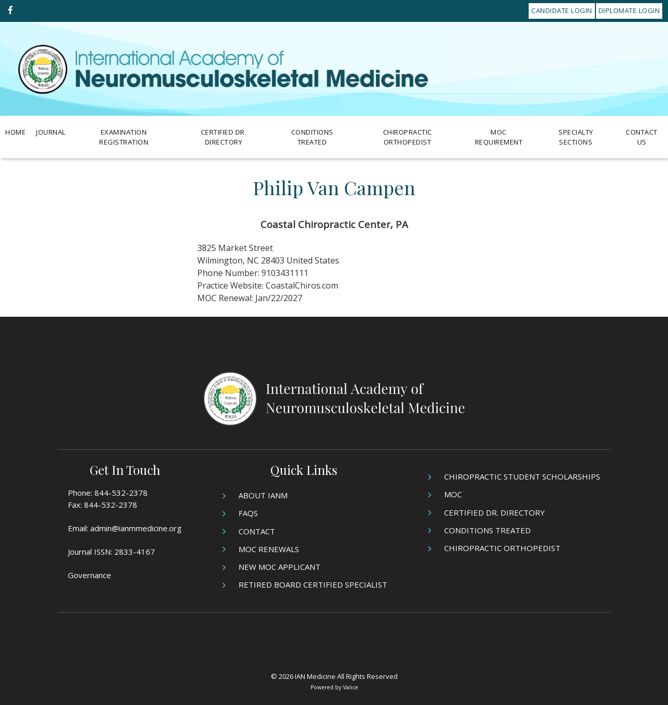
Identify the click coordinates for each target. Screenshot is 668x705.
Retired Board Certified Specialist (312, 584)
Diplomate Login (629, 10)
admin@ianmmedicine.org (136, 528)
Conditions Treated (312, 137)
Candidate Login (561, 10)
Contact (256, 531)
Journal (51, 132)
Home (15, 132)
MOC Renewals (268, 549)
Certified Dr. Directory (224, 137)
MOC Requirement (499, 137)
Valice (350, 687)
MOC (453, 494)
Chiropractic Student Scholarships (522, 476)
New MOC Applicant (279, 566)
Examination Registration (123, 137)
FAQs (248, 513)
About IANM (263, 495)
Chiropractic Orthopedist (407, 137)
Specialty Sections (575, 137)
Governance (89, 575)
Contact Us (642, 137)
